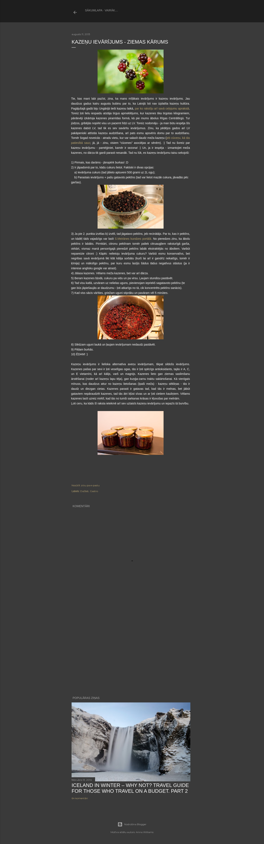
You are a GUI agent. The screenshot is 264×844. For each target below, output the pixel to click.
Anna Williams (144, 832)
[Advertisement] (132, 643)
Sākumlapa (94, 10)
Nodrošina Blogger (132, 824)
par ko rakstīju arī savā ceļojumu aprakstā (162, 108)
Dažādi (84, 491)
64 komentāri (80, 798)
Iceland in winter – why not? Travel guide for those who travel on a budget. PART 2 (130, 788)
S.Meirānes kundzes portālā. (133, 238)
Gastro (94, 491)
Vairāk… (111, 10)
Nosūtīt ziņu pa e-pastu (86, 485)
